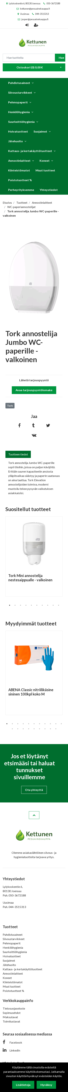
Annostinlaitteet (19, 160)
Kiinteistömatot (19, 170)
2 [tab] (15, 605)
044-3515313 (42, 13)
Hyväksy (46, 1084)
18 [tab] (45, 729)
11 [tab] (61, 724)
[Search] (29, 58)
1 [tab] (9, 605)
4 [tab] (26, 605)
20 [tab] (56, 729)
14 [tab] (23, 729)
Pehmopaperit (18, 102)
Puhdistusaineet (19, 82)
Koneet (45, 160)
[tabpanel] (34, 556)
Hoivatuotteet (18, 131)
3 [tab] (20, 605)
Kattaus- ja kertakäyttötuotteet (30, 151)
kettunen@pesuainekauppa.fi (35, 8)
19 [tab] (50, 729)
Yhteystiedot (49, 189)
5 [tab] (31, 605)
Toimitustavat (11, 1021)
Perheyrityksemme (21, 189)
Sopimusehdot (11, 1012)
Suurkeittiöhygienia (21, 121)
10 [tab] (58, 605)
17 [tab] (39, 729)
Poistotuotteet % (20, 180)
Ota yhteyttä (34, 789)
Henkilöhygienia (19, 112)
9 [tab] (53, 605)
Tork (10, 405)
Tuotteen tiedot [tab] (18, 454)
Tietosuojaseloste (14, 1008)
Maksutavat (10, 1017)
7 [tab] (42, 605)
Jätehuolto (15, 141)
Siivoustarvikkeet (20, 92)
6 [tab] (37, 605)
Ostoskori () (30, 67)
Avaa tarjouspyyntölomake (34, 390)
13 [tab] (18, 729)
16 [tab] (34, 729)
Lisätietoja (23, 1084)
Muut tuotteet (45, 170)
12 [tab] (12, 729)
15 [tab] (28, 729)
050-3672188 (53, 3)
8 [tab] (48, 605)
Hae (61, 57)
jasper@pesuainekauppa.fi (34, 19)
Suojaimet (40, 131)
